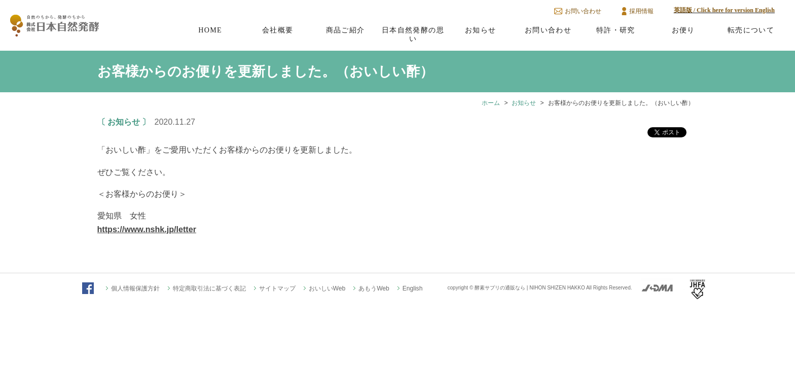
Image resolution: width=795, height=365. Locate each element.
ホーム (491, 102)
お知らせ (480, 30)
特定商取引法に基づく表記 (209, 288)
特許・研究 (615, 30)
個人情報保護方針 (135, 288)
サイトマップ (277, 288)
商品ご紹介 (345, 30)
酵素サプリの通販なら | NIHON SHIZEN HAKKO (530, 287)
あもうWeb (373, 288)
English (413, 288)
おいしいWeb (327, 288)
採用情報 (641, 11)
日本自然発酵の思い (413, 34)
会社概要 (278, 30)
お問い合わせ (583, 11)
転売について (751, 30)
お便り (683, 30)
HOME (210, 30)
